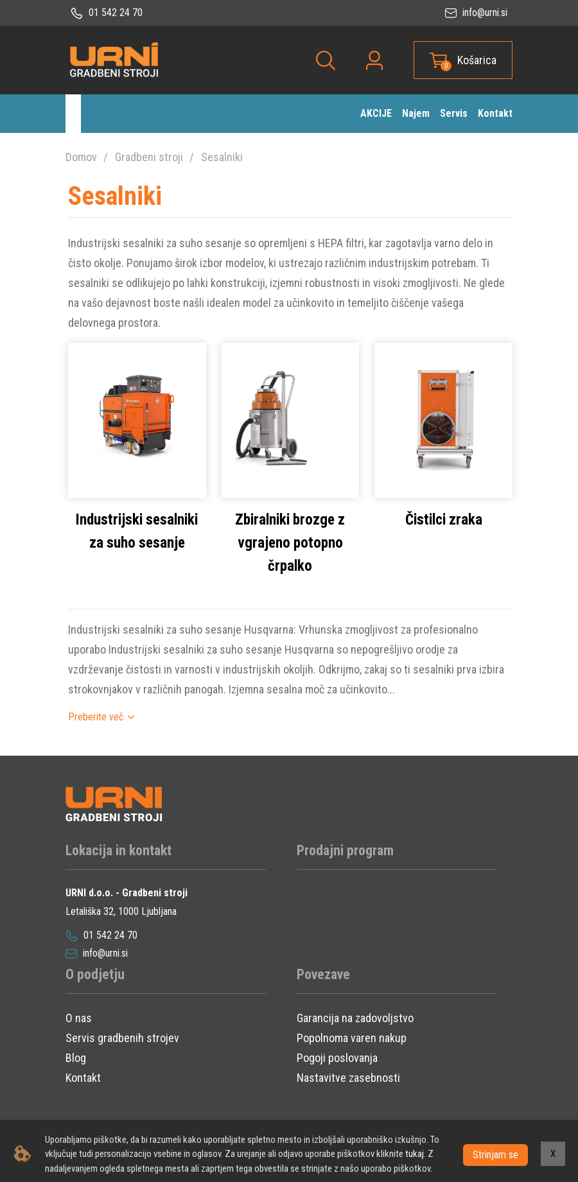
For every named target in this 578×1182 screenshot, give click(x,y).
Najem (416, 113)
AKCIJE (376, 113)
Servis (454, 113)
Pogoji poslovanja (337, 1076)
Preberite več (95, 735)
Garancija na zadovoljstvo (355, 1036)
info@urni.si (476, 12)
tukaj (414, 1154)
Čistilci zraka (443, 537)
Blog (76, 1076)
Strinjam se (495, 1153)
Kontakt (495, 113)
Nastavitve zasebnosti (348, 1096)
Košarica (476, 60)
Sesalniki (222, 157)
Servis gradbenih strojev (122, 1056)
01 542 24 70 (107, 12)
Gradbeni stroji (149, 157)
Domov (81, 157)
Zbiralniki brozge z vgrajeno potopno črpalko (290, 561)
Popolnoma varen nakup (352, 1056)
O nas (79, 1036)
